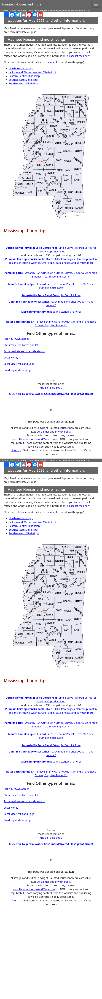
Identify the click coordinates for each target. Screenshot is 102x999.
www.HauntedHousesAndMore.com (34, 439)
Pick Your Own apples (16, 338)
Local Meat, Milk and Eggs (19, 364)
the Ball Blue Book (51, 387)
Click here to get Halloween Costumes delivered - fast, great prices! (51, 394)
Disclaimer (43, 431)
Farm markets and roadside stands (24, 351)
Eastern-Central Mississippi (24, 76)
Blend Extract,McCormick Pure (51, 295)
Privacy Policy (63, 431)
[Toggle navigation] (95, 4)
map (53, 62)
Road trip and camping (17, 370)
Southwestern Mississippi (24, 83)
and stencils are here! (51, 311)
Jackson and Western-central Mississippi (32, 72)
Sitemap (16, 450)
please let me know (78, 56)
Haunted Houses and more (22, 4)
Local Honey (11, 357)
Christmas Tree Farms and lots (21, 345)
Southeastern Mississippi (23, 79)
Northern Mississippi (21, 68)
